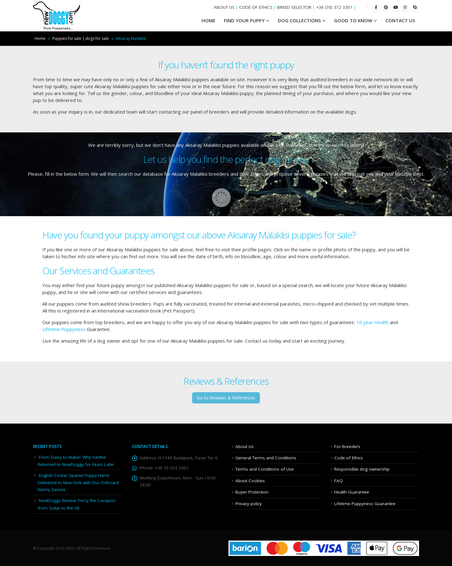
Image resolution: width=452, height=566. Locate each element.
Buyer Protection (251, 492)
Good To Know (353, 20)
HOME (208, 20)
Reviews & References (226, 381)
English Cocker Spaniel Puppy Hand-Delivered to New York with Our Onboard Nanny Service (78, 482)
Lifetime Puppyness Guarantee (365, 503)
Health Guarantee (351, 492)
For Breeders (347, 446)
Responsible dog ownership (362, 469)
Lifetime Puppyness (63, 329)
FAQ (338, 480)
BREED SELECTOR (294, 7)
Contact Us (400, 20)
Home (40, 38)
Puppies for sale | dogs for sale (80, 38)
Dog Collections (299, 20)
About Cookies (250, 480)
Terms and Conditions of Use (264, 469)
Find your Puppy (244, 20)
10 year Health (372, 322)
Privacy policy (248, 503)
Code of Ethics (348, 458)
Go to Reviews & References (226, 398)
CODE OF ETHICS (255, 7)
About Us (244, 446)
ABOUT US (224, 7)
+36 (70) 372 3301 (334, 7)
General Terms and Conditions (265, 458)
